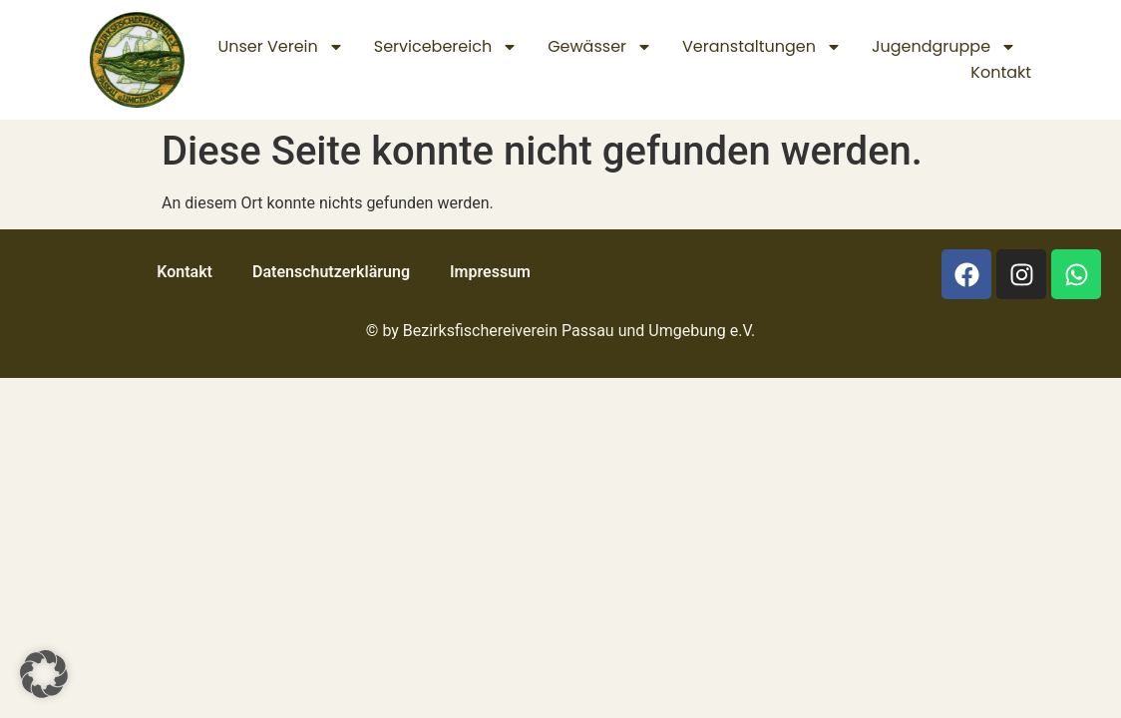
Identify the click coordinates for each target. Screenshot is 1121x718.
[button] (44, 674)
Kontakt (1000, 72)
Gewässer (600, 47)
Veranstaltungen (762, 47)
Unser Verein (280, 47)
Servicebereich (446, 47)
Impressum (490, 271)
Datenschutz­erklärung (331, 271)
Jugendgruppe (944, 47)
